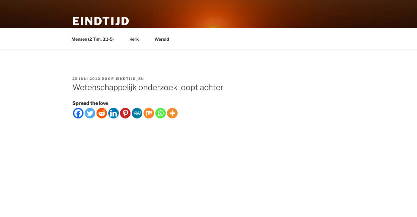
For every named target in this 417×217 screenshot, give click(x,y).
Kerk (136, 39)
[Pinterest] (125, 113)
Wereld (164, 39)
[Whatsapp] (160, 113)
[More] (172, 113)
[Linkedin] (113, 113)
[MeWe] (137, 113)
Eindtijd (101, 21)
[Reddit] (101, 113)
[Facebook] (78, 113)
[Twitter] (90, 113)
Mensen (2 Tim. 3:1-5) (95, 39)
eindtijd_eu (130, 79)
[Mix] (149, 113)
